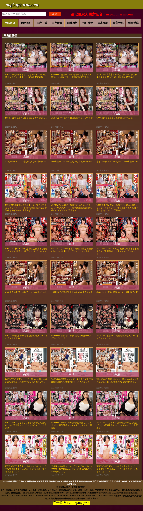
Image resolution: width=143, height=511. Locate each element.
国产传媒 (57, 22)
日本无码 (103, 22)
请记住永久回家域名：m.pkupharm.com (102, 14)
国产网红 (26, 22)
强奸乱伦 (87, 22)
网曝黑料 (72, 22)
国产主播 (41, 22)
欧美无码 (118, 22)
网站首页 (10, 22)
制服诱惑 (133, 22)
